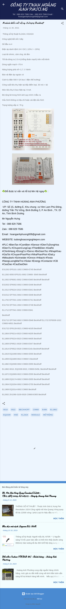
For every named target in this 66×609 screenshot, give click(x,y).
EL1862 (53, 409)
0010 (5, 409)
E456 (44, 409)
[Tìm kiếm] (62, 9)
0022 (13, 409)
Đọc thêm (58, 518)
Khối (16, 415)
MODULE (35, 415)
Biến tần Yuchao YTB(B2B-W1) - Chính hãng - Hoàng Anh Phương (29, 558)
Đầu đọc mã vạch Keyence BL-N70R (19, 526)
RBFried (39, 599)
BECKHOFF (24, 409)
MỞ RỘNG (48, 415)
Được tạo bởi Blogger (33, 594)
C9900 (36, 409)
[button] (62, 24)
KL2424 (24, 415)
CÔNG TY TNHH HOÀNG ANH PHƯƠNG (33, 7)
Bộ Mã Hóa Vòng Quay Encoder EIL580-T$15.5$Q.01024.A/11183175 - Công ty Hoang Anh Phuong (29, 494)
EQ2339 (6, 415)
